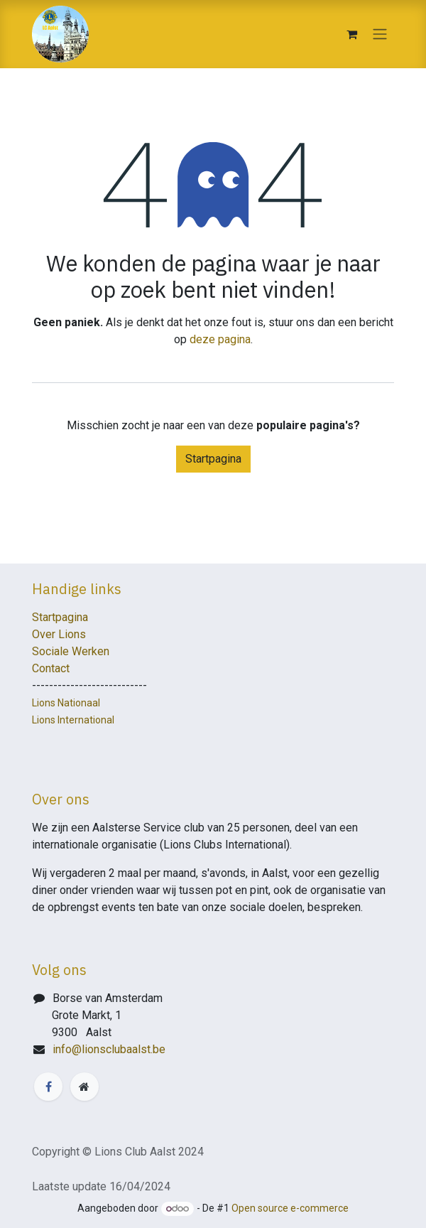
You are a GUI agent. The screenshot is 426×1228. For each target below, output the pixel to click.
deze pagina (220, 339)
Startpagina (213, 458)
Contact (51, 668)
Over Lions (59, 634)
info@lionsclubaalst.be (109, 1049)
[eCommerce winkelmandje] (351, 34)
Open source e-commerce (290, 1208)
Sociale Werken (70, 651)
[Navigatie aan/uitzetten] (380, 34)
